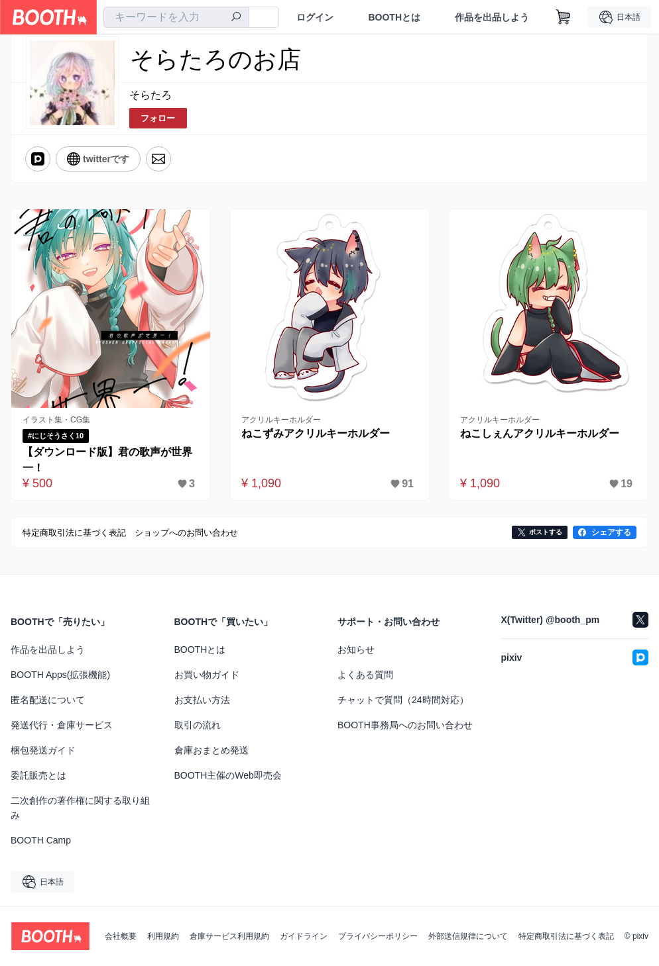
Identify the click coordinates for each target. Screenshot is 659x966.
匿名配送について (48, 700)
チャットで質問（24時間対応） (403, 700)
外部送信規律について (468, 936)
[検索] (236, 18)
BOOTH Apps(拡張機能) (60, 674)
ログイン (314, 17)
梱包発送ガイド (43, 750)
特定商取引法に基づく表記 (566, 936)
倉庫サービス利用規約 (229, 936)
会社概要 (121, 936)
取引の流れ (197, 725)
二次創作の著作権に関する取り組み (80, 807)
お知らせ (356, 649)
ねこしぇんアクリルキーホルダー (539, 433)
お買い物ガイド (206, 674)
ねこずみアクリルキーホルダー (315, 433)
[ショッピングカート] (563, 17)
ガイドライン (304, 936)
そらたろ (150, 95)
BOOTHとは (394, 17)
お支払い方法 (202, 700)
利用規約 (163, 936)
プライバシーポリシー (378, 936)
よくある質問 (365, 674)
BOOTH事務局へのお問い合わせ (405, 725)
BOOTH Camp (41, 840)
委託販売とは (38, 775)
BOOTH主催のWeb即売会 (228, 775)
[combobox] (176, 17)
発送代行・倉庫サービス (62, 725)
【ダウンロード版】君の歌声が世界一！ (107, 459)
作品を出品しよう (492, 17)
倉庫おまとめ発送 (211, 750)
